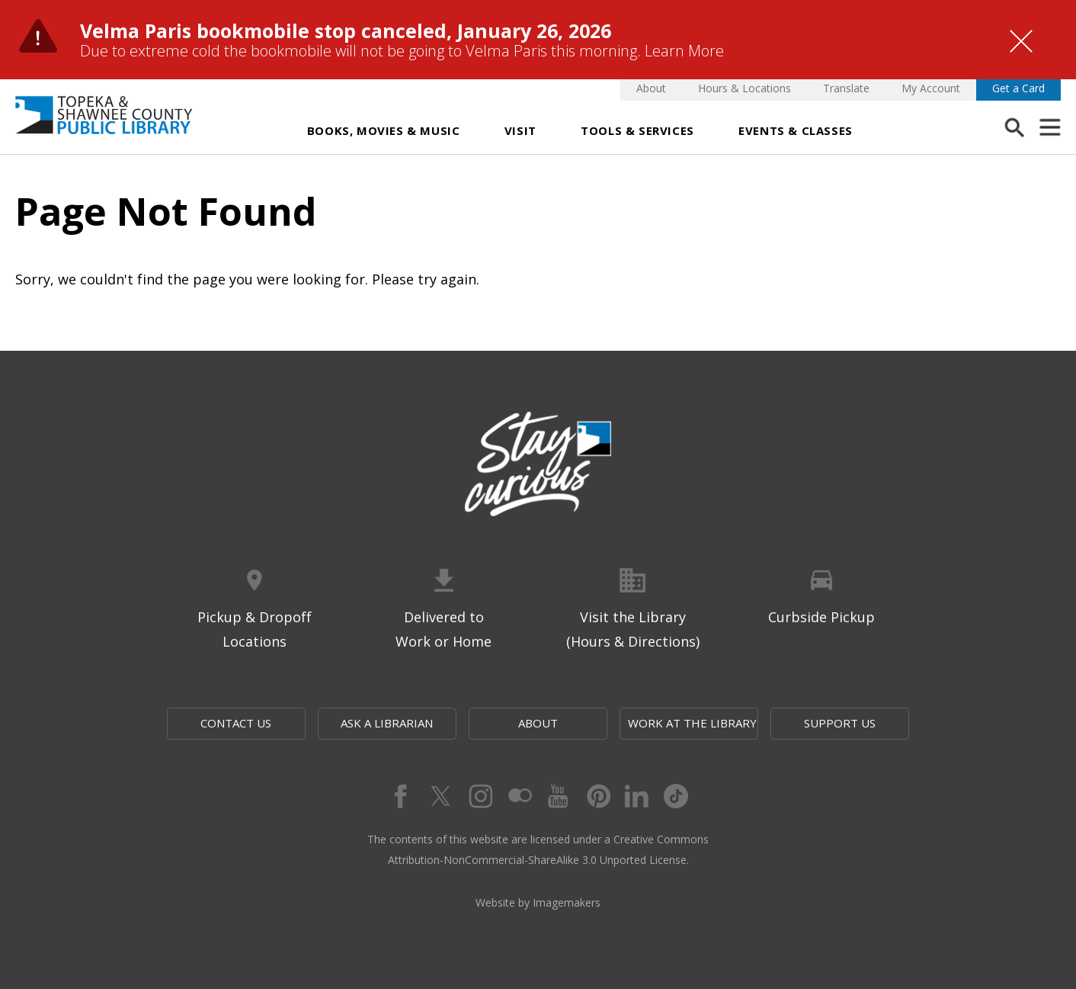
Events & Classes (795, 130)
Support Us (840, 723)
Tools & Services (637, 130)
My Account (930, 88)
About (651, 88)
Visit (520, 130)
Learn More (684, 50)
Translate (846, 88)
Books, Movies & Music (383, 130)
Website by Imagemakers (538, 902)
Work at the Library (692, 723)
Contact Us (235, 723)
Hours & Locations (744, 88)
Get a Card (1018, 88)
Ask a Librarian (387, 723)
